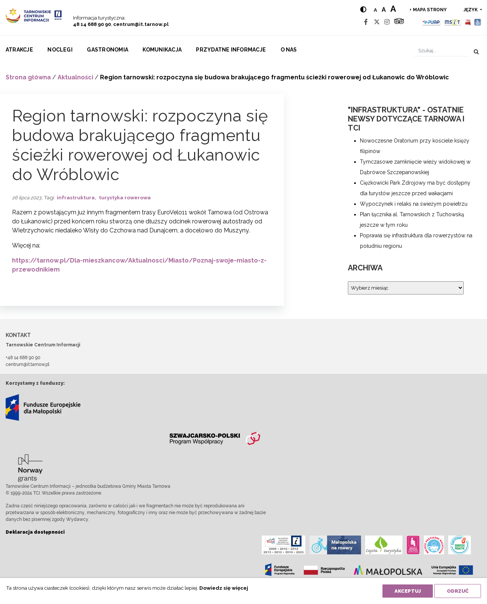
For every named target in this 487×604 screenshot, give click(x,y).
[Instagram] (387, 22)
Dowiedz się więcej (223, 588)
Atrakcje (19, 50)
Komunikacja (162, 50)
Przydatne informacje (231, 50)
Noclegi (60, 50)
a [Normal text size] (375, 10)
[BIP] (467, 22)
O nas (289, 50)
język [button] (471, 9)
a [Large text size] (393, 9)
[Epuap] (431, 22)
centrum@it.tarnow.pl (140, 24)
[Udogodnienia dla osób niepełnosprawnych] (477, 22)
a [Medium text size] (384, 9)
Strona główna (28, 77)
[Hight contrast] (363, 9)
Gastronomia (107, 50)
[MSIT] (452, 22)
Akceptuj (407, 591)
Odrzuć (458, 591)
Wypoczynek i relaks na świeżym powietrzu (413, 204)
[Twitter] (377, 22)
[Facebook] (366, 22)
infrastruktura (76, 197)
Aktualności (75, 77)
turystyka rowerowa (125, 197)
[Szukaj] (441, 50)
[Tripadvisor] (399, 22)
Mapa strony (430, 9)
